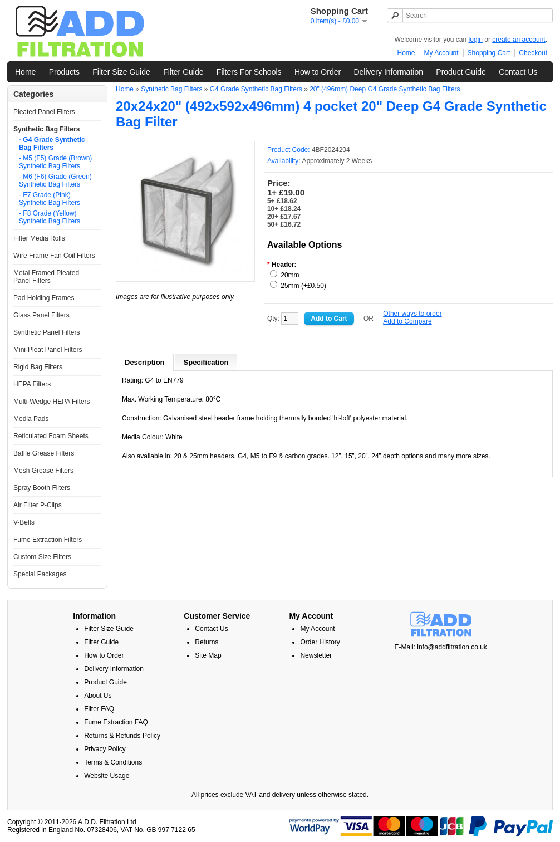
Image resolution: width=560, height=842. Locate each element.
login (476, 39)
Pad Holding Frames (43, 298)
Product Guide (461, 71)
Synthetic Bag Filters (46, 129)
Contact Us (518, 71)
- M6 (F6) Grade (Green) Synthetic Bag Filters (55, 180)
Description (145, 362)
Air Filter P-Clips (37, 505)
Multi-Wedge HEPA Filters (51, 401)
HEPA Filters (32, 384)
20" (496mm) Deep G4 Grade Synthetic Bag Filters (385, 89)
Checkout (533, 53)
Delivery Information (388, 71)
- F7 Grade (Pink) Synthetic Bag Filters (49, 199)
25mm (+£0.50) (303, 286)
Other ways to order (412, 313)
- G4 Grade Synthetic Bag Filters (52, 143)
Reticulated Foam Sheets (51, 436)
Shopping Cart (489, 53)
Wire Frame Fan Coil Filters (54, 256)
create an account (518, 39)
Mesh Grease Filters (43, 470)
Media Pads (30, 419)
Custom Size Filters (42, 557)
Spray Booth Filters (41, 488)
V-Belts (24, 522)
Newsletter (316, 655)
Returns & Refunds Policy (122, 736)
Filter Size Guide (121, 71)
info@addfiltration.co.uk (452, 647)
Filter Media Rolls (39, 238)
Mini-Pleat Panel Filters (47, 350)
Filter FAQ (99, 709)
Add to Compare (407, 321)
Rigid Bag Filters (37, 367)
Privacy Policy (105, 749)
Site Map (208, 655)
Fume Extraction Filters (47, 540)
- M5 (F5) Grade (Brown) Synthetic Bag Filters (55, 162)
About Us (97, 695)
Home (406, 53)
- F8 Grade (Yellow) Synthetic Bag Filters (49, 217)
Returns (206, 642)
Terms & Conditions (113, 762)
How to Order (317, 71)
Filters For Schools (249, 71)
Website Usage (106, 776)
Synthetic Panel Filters (46, 332)
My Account (441, 53)
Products (64, 71)
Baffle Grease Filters (43, 453)
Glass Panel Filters (41, 315)
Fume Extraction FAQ (116, 722)
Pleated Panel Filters (44, 112)
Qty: (282, 318)
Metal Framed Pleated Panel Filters (46, 277)
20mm (290, 275)
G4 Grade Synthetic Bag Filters (256, 89)
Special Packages (39, 574)
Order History (320, 642)
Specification (206, 362)
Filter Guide (183, 71)
